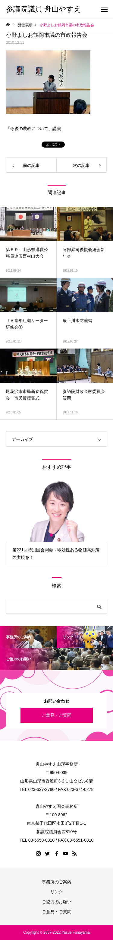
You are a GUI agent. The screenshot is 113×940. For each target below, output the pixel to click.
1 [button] (51, 535)
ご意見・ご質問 (56, 715)
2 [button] (57, 535)
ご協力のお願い (56, 901)
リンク (56, 891)
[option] (56, 522)
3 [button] (62, 535)
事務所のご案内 (56, 881)
